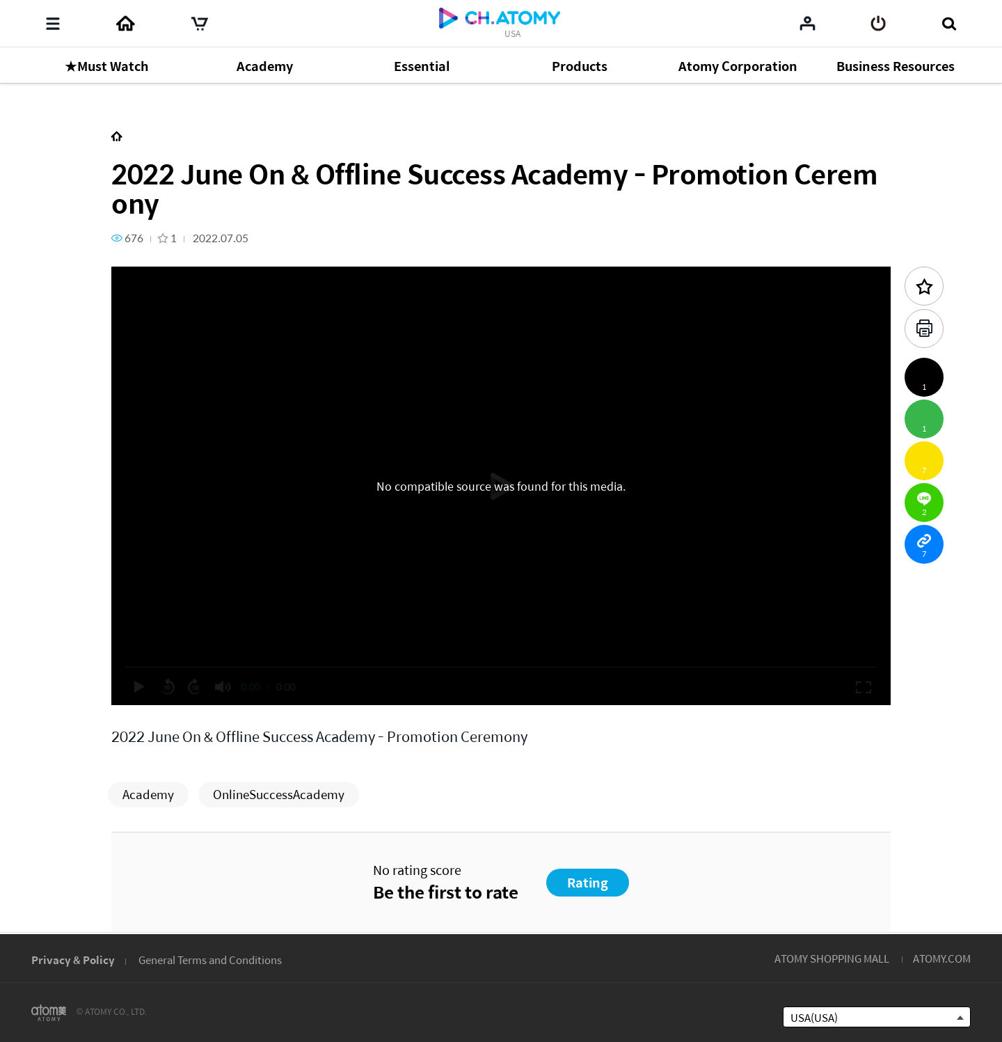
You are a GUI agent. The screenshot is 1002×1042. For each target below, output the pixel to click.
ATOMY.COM (942, 958)
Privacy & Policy (73, 960)
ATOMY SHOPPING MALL (831, 958)
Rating (587, 882)
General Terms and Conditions (210, 960)
